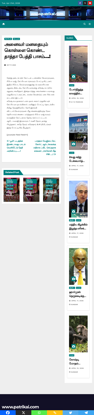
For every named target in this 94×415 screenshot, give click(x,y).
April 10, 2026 (77, 368)
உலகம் (72, 85)
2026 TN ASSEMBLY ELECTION (10, 181)
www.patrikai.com (47, 14)
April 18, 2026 (77, 98)
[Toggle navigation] (89, 24)
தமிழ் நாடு (10, 188)
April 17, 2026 (77, 166)
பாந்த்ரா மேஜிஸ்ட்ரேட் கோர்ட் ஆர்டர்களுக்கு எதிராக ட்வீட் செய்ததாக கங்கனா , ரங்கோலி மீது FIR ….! (44, 147)
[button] (85, 24)
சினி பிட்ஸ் (8, 39)
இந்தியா (72, 220)
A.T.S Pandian (76, 102)
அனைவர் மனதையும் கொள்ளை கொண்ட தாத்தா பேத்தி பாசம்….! (27, 50)
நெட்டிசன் (16, 39)
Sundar (73, 169)
